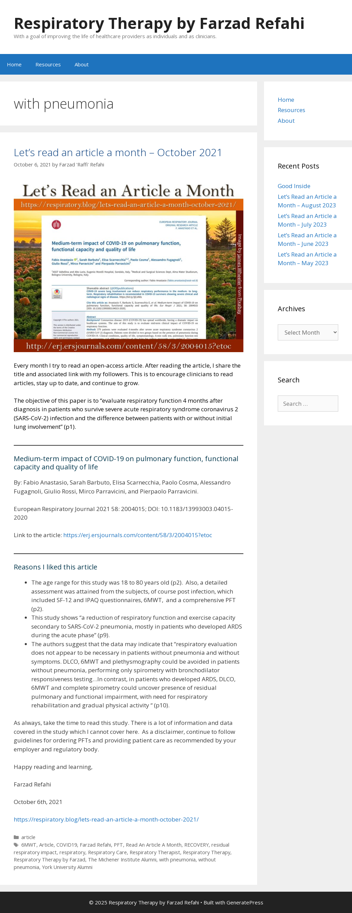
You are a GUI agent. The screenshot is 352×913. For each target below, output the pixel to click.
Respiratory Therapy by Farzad (49, 859)
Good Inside (294, 186)
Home (14, 64)
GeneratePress (245, 902)
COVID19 (66, 844)
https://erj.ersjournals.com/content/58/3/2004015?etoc (137, 535)
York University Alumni (67, 867)
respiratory (72, 852)
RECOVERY (196, 844)
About (82, 64)
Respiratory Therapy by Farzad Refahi (159, 22)
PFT (118, 844)
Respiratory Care (107, 852)
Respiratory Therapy (206, 852)
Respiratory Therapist (155, 852)
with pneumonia (177, 859)
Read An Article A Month (154, 844)
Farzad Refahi (95, 844)
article (28, 837)
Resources (48, 64)
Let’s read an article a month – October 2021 (118, 152)
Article (46, 844)
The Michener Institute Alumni (122, 859)
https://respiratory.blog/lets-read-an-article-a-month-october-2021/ (106, 819)
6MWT (28, 844)
